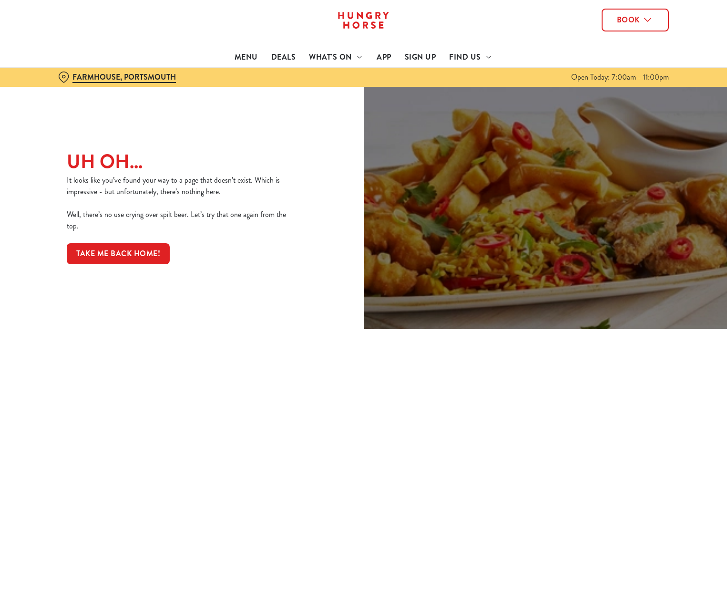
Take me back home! (118, 253)
